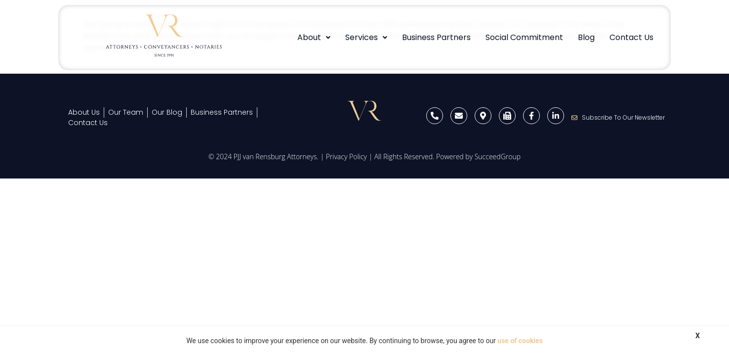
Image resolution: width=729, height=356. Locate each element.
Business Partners (436, 37)
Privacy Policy (346, 156)
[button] (314, 37)
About (313, 37)
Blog (586, 37)
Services (366, 37)
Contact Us (631, 37)
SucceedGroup (498, 156)
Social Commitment (524, 37)
